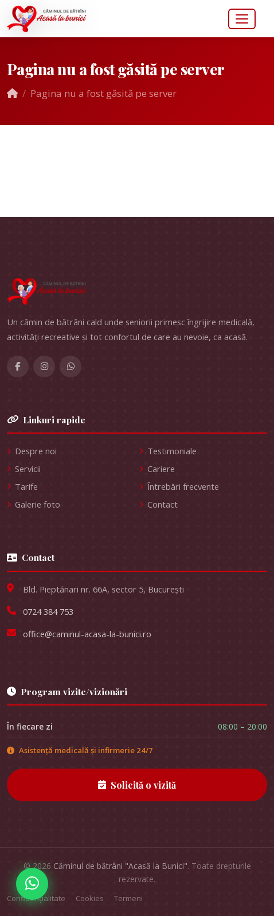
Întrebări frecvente (179, 486)
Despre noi (32, 451)
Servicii (24, 468)
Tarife (22, 486)
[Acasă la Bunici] (137, 291)
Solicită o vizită (137, 785)
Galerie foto (33, 504)
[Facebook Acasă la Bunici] (18, 366)
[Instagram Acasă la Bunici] (44, 366)
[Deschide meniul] (242, 19)
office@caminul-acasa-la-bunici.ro (87, 634)
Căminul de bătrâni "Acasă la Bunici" (120, 865)
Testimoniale (168, 451)
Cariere (157, 468)
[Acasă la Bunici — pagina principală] (47, 19)
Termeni (128, 898)
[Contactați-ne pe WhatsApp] (32, 884)
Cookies (90, 898)
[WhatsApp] (70, 366)
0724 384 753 (48, 611)
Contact (158, 504)
